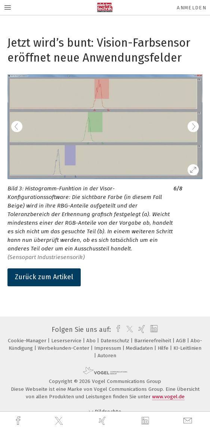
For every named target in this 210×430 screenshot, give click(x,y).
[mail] (188, 421)
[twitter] (60, 421)
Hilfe (164, 348)
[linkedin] (146, 421)
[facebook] (19, 421)
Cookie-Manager (28, 340)
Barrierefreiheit (153, 340)
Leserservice (67, 340)
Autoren (107, 355)
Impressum (108, 348)
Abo (91, 340)
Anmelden (191, 7)
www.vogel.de (168, 396)
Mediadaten (140, 348)
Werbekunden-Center (64, 348)
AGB (181, 340)
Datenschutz (116, 340)
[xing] (103, 421)
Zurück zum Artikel (44, 277)
